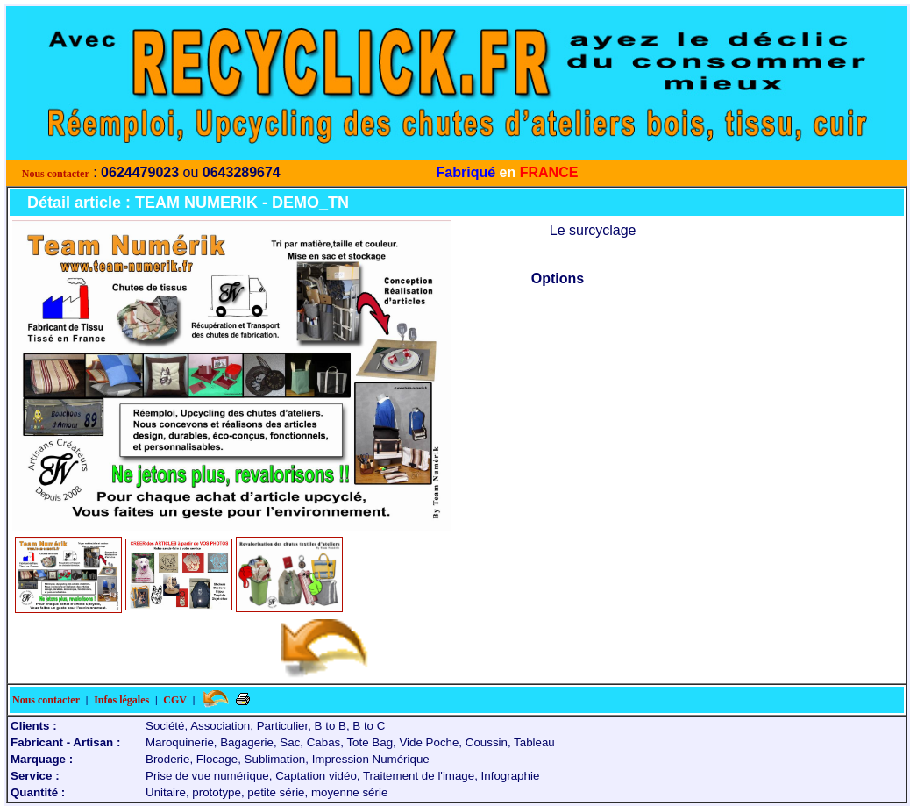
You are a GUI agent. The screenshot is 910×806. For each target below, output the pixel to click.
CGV (175, 700)
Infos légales (121, 700)
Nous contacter (55, 174)
